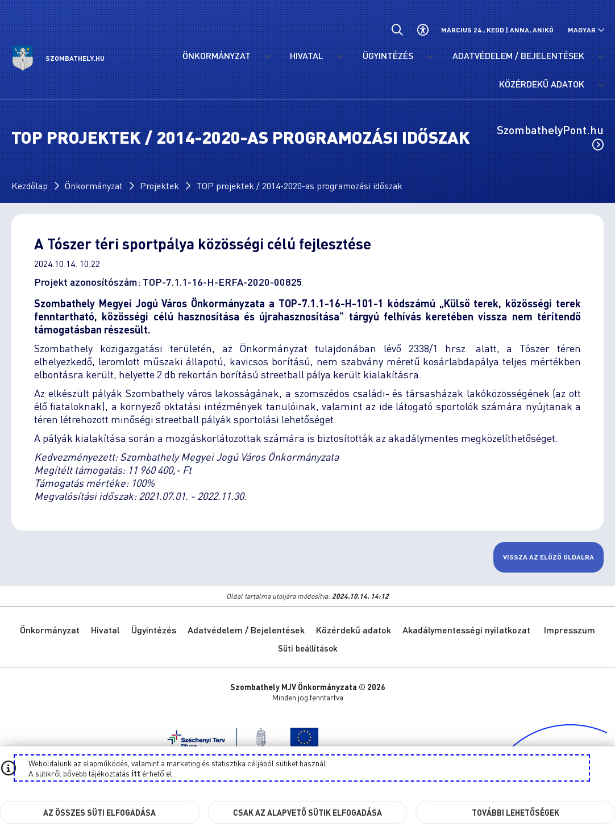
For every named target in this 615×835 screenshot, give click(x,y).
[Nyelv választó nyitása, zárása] (586, 30)
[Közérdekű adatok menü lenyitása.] (601, 85)
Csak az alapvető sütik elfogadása (307, 812)
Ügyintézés (153, 630)
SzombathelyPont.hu (550, 136)
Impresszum (569, 630)
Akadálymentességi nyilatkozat (466, 630)
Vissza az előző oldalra (548, 557)
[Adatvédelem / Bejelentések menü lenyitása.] (601, 57)
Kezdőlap (29, 185)
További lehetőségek (515, 812)
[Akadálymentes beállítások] (422, 30)
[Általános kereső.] (397, 30)
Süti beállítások (308, 648)
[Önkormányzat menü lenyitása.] (267, 57)
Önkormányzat (94, 185)
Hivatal (105, 630)
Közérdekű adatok (353, 630)
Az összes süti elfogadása (99, 812)
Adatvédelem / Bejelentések (246, 630)
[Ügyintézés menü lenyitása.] (429, 57)
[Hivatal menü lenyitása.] (340, 57)
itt (135, 773)
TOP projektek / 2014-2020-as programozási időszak (299, 185)
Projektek (159, 185)
